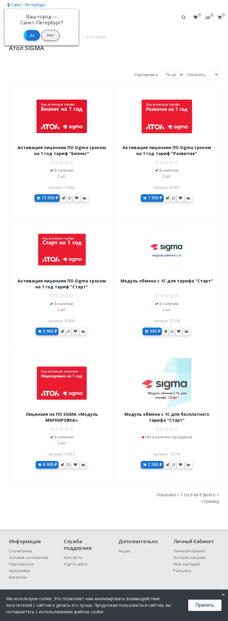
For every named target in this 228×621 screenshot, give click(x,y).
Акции (124, 551)
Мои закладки (186, 564)
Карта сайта (75, 564)
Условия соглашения (28, 557)
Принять (205, 605)
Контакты (73, 557)
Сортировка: (146, 74)
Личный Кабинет (189, 551)
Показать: (196, 74)
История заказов (189, 557)
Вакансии (18, 577)
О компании (20, 551)
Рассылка (182, 570)
